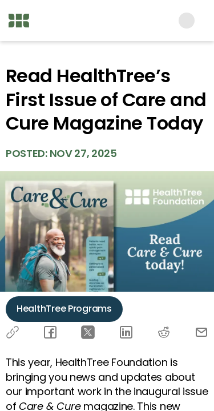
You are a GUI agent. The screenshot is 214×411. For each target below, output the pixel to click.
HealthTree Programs (64, 308)
